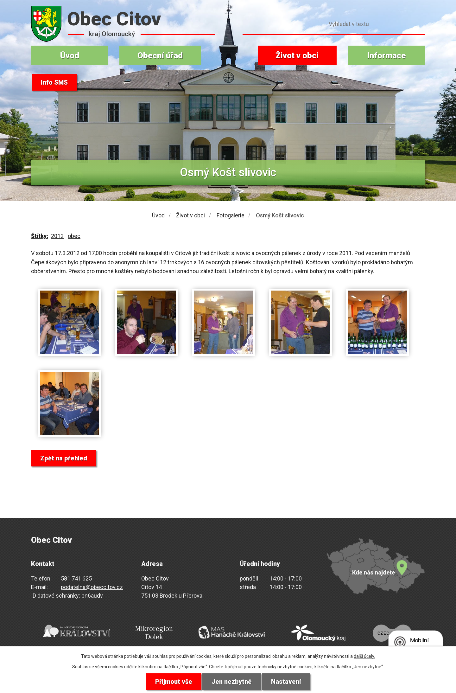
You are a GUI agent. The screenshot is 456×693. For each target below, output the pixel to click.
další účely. (364, 656)
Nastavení (286, 681)
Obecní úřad (160, 55)
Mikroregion (154, 633)
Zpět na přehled (63, 458)
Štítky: (39, 236)
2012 (57, 236)
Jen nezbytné (232, 681)
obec (74, 236)
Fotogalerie (230, 215)
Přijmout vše (173, 681)
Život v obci (297, 55)
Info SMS (54, 82)
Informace (386, 55)
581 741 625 (76, 578)
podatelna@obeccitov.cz (92, 587)
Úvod (69, 55)
